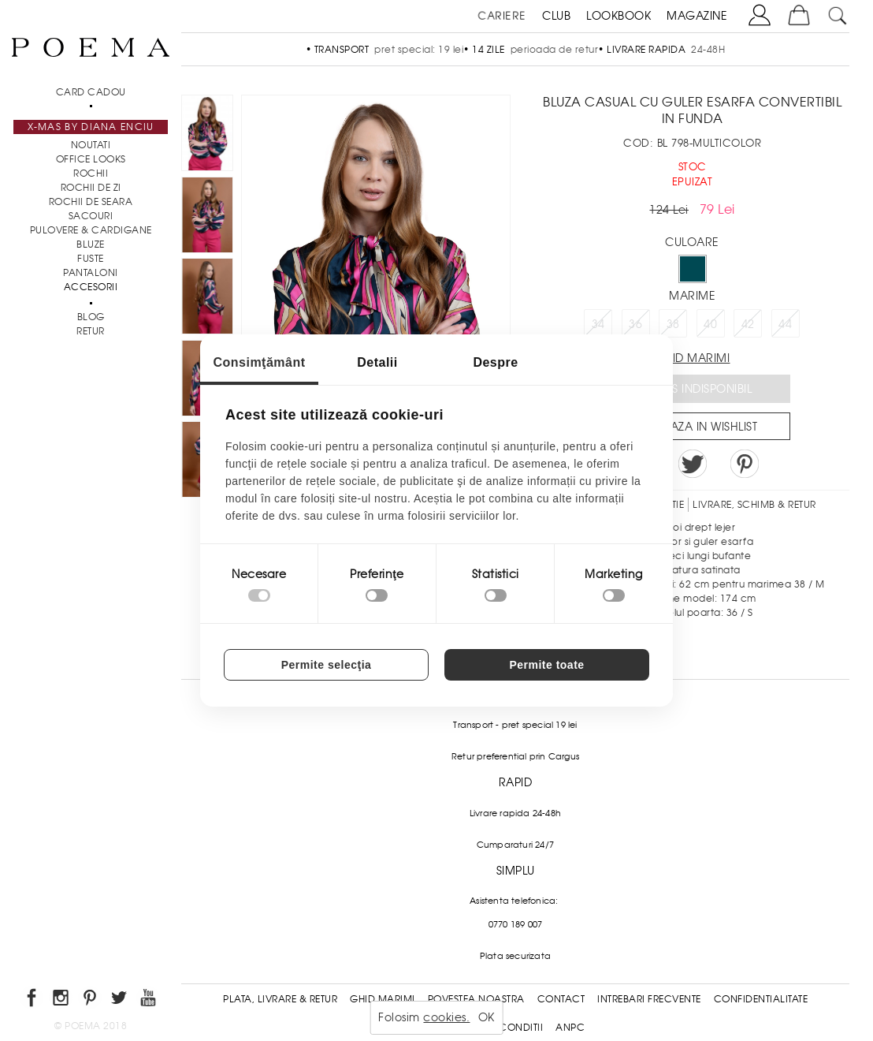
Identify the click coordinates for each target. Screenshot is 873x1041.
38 (673, 324)
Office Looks (91, 159)
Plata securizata (515, 955)
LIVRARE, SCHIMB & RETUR (754, 504)
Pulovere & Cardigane (91, 230)
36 (635, 324)
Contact (561, 999)
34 (598, 324)
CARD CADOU (91, 92)
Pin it (744, 464)
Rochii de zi (91, 187)
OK (486, 1017)
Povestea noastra (476, 999)
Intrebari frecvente (649, 999)
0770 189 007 (515, 924)
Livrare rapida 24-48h (515, 813)
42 (748, 324)
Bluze (90, 244)
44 (785, 324)
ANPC (570, 1027)
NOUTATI (91, 145)
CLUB (556, 15)
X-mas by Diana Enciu (91, 126)
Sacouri (91, 216)
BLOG (91, 317)
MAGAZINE (697, 15)
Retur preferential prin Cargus (515, 756)
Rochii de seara (91, 201)
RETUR (90, 331)
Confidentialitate (761, 999)
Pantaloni (90, 272)
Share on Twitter (692, 464)
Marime (692, 295)
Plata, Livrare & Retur (280, 999)
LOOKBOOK (618, 15)
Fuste (90, 258)
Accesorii (91, 287)
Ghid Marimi (382, 999)
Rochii (90, 173)
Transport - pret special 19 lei (515, 724)
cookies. (446, 1017)
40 (710, 324)
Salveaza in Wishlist (697, 426)
